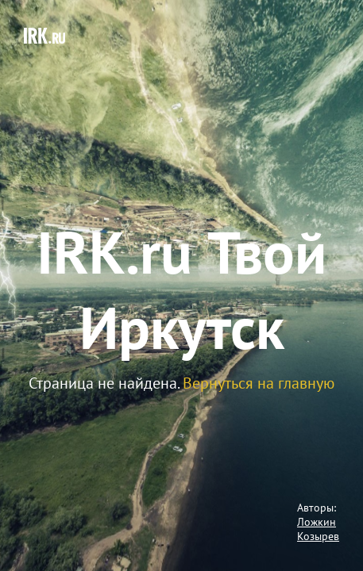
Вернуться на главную (258, 383)
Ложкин (316, 522)
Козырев (318, 536)
